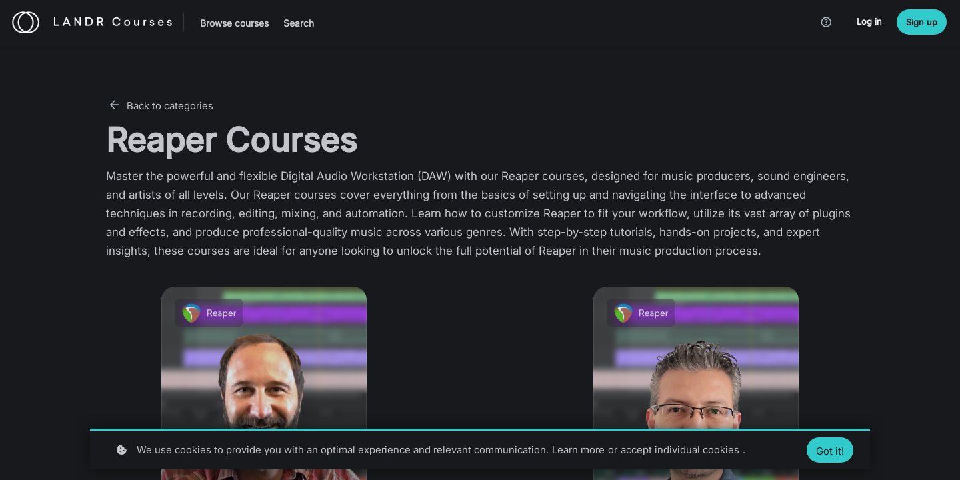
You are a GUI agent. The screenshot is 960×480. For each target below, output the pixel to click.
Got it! (830, 451)
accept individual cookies (680, 449)
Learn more (578, 449)
